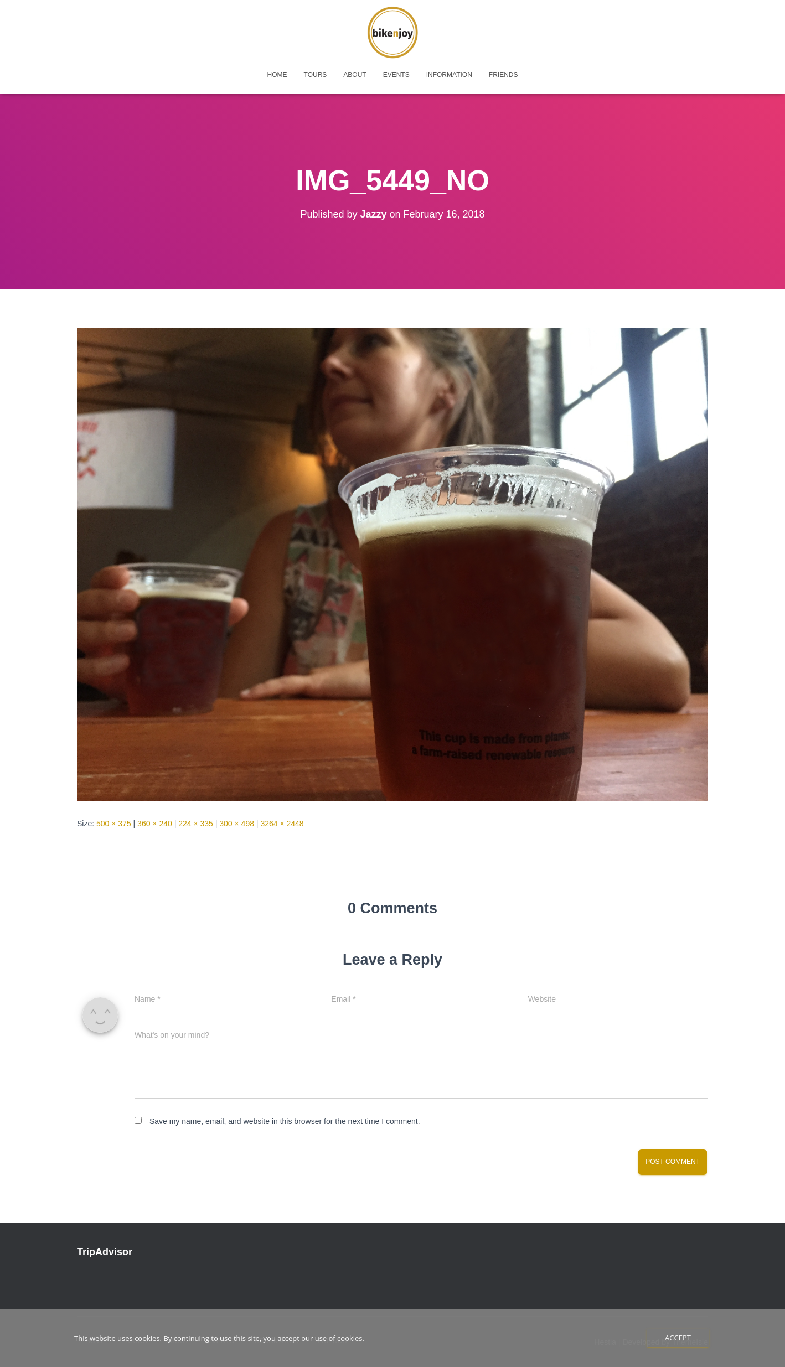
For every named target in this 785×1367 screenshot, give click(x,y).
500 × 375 (113, 823)
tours (315, 75)
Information (449, 75)
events (396, 75)
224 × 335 (195, 823)
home (277, 75)
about (354, 75)
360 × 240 (154, 823)
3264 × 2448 (281, 823)
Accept (678, 1338)
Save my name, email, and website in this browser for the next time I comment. (284, 1121)
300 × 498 (236, 823)
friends (503, 75)
